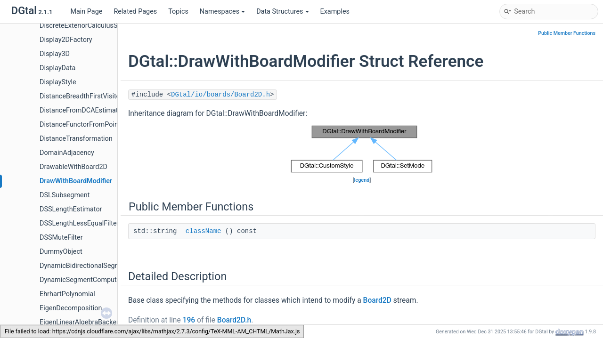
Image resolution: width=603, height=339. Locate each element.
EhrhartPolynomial (67, 294)
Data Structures (282, 12)
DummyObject (61, 252)
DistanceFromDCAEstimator (82, 110)
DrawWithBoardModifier (76, 181)
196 (189, 320)
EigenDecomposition (71, 308)
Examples (335, 12)
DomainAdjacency (67, 153)
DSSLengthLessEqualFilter (79, 223)
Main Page (86, 12)
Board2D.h (234, 320)
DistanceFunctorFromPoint (80, 125)
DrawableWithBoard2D (73, 167)
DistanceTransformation (76, 139)
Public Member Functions (566, 33)
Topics (178, 12)
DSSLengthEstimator (71, 209)
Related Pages (135, 12)
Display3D (55, 54)
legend (362, 180)
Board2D (377, 300)
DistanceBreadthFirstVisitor (81, 96)
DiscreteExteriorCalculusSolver (86, 26)
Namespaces (222, 12)
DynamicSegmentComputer (81, 280)
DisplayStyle (58, 82)
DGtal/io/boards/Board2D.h (220, 94)
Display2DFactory (66, 40)
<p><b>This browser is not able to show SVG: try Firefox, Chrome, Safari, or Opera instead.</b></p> (362, 149)
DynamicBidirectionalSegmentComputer (100, 266)
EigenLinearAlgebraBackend (82, 322)
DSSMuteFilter (61, 238)
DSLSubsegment (65, 195)
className (203, 231)
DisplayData (57, 68)
